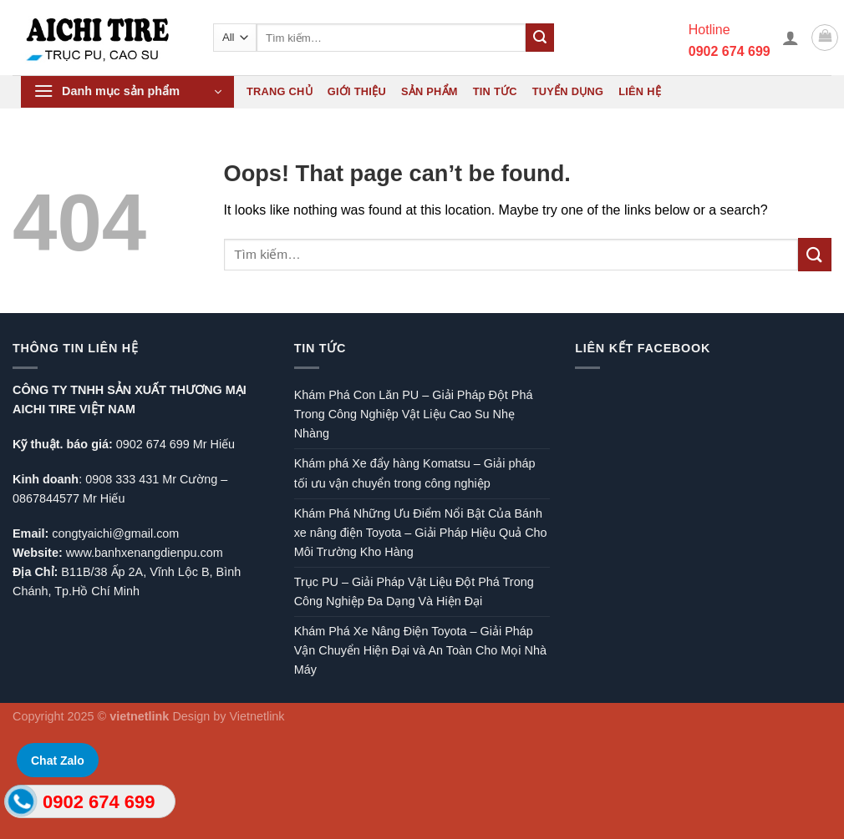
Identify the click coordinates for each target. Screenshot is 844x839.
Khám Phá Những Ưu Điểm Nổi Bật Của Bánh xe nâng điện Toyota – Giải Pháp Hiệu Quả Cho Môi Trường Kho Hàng (420, 532)
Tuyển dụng (567, 91)
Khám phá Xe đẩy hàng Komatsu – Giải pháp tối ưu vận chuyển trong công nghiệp (415, 473)
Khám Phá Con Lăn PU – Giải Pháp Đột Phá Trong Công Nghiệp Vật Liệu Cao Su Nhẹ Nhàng (413, 414)
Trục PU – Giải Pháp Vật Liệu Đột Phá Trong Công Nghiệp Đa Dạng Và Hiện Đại (414, 591)
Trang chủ (280, 91)
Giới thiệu (357, 91)
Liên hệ (639, 91)
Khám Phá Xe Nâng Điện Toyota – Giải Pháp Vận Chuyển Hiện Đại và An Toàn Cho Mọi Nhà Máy (420, 650)
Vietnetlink (256, 716)
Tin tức (495, 91)
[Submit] (540, 37)
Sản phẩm (429, 91)
